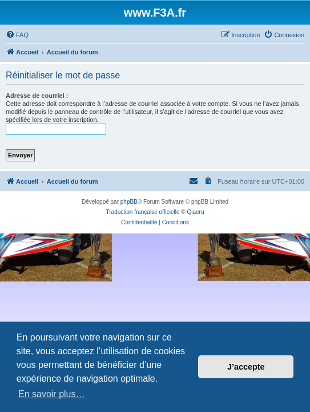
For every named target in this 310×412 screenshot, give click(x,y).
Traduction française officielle (143, 212)
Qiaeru (195, 212)
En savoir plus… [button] (51, 394)
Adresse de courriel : (37, 95)
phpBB (129, 202)
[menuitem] (17, 35)
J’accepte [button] (246, 366)
